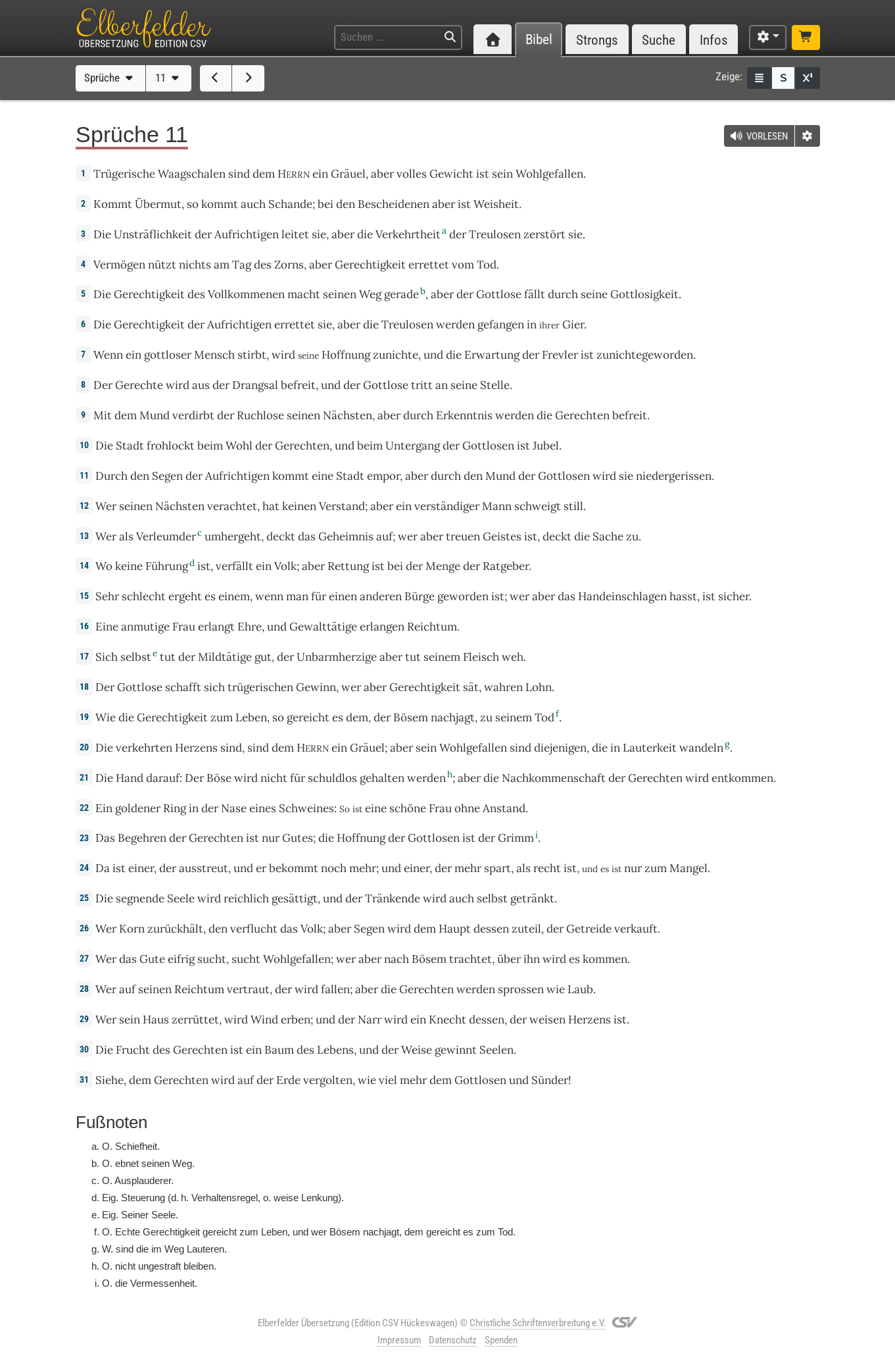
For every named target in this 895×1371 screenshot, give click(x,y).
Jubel (546, 445)
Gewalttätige (323, 626)
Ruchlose (260, 415)
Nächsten (347, 415)
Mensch (214, 355)
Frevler (560, 355)
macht (303, 294)
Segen (167, 476)
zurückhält (175, 928)
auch (461, 898)
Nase (234, 808)
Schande (290, 204)
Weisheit (496, 204)
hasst (683, 596)
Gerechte (139, 385)
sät (471, 687)
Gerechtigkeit (370, 264)
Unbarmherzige (337, 657)
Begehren (142, 838)
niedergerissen (674, 476)
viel (388, 1080)
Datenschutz (453, 1340)
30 (84, 1049)
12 (84, 505)
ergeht (185, 596)
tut (168, 657)
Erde (288, 1080)
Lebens (335, 1050)
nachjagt (453, 717)
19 (84, 716)
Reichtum (432, 626)
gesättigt (295, 898)
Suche (658, 40)
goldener (137, 808)
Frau (183, 626)
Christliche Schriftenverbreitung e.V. (538, 1323)
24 (84, 867)
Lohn (538, 687)
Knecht (447, 1019)
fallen (335, 989)
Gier (573, 324)
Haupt (455, 928)
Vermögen (119, 264)
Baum (279, 1050)
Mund (154, 415)
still (573, 506)
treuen (463, 536)
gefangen (500, 324)
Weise (416, 1050)
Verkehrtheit (408, 234)
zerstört (544, 234)
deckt (280, 536)
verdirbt (193, 415)
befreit (298, 385)
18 (84, 686)
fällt (534, 294)
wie (367, 1080)
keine (129, 566)
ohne (467, 808)
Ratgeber (506, 566)
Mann (497, 506)
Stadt (130, 445)
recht (547, 868)
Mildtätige (225, 657)
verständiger (446, 506)
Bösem (410, 717)
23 (84, 838)
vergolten (327, 1080)
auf (384, 536)
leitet (295, 234)
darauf (163, 778)
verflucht (254, 928)
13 (84, 535)
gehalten (382, 778)
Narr (369, 1019)
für (297, 778)
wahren (503, 687)
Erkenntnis (464, 415)
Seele (181, 898)
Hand (129, 778)
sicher (733, 596)
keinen (299, 506)
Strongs (597, 40)
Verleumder (166, 536)
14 (84, 565)
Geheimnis (346, 536)
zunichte (395, 355)
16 (84, 626)
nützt (162, 264)
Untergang (412, 445)
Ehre (249, 626)
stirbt (251, 355)
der (283, 989)
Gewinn (316, 687)
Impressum (399, 1340)
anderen (381, 596)
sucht (211, 959)
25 (84, 897)
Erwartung (492, 355)
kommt (219, 204)
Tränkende (392, 898)
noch (334, 868)
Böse (218, 778)
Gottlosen (488, 445)
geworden (463, 596)
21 (84, 777)
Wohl (239, 445)
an (441, 385)
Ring (174, 808)
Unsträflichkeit (153, 234)
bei (325, 204)
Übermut (158, 204)
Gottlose (498, 294)
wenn (269, 596)
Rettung (348, 566)
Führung (166, 566)
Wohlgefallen (549, 174)
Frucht (133, 1050)
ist (119, 868)
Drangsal (255, 385)
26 (84, 928)
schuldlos (332, 778)
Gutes (297, 838)
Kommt (112, 204)
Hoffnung (346, 355)
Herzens (196, 747)
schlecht (144, 596)
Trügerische (124, 174)
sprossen (521, 989)
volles (412, 174)
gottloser (167, 355)
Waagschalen (192, 174)
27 (84, 958)
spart (497, 868)
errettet (428, 264)
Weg (370, 294)
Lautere (203, 1249)
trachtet (470, 959)
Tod (486, 264)
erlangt (216, 626)
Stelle (495, 385)
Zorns (289, 264)
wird (283, 355)
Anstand (504, 808)
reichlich (246, 898)
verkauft (636, 928)
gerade (401, 294)
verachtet (232, 506)
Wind (264, 1019)
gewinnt (456, 1050)
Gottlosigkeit (644, 294)
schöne (407, 808)
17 (84, 656)
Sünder (549, 1080)
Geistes (502, 536)
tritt (422, 385)
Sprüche (110, 77)
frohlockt (171, 445)
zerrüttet (195, 1019)
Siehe (109, 1080)
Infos (714, 40)
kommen (605, 959)
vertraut (248, 989)
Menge (442, 566)
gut (263, 657)
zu (632, 536)
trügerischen (260, 687)
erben (295, 1019)
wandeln (701, 747)
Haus (156, 1019)
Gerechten (582, 415)
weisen (547, 1019)
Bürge (419, 596)
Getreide (589, 928)
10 (84, 445)
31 (84, 1079)
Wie (105, 717)
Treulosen (495, 234)
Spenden (501, 1340)
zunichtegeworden (644, 355)
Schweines (306, 808)
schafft (183, 687)
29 (84, 1019)
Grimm (516, 838)
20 (84, 747)
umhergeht (233, 536)
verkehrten (144, 747)
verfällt (234, 566)
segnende (140, 898)
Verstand (342, 506)
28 (84, 988)
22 (84, 807)
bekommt (293, 868)
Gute (152, 959)
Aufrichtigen (246, 234)
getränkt (532, 898)
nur (270, 838)
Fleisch (481, 657)
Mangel (688, 868)
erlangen (382, 626)
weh (512, 657)
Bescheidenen (393, 204)
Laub (580, 989)
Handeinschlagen (622, 596)
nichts (195, 264)
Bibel (538, 40)
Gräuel (348, 174)
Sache (608, 536)
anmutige (145, 626)
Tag (241, 264)
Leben (251, 717)
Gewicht (451, 174)
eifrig (181, 959)
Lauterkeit (650, 747)
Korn (132, 928)
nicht (273, 778)
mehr (362, 868)
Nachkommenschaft (554, 778)
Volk (285, 566)
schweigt (537, 506)
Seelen (496, 1050)
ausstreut (203, 868)
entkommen (742, 778)
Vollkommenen (246, 294)
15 (84, 595)
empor (383, 476)
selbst (135, 657)
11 (168, 77)
